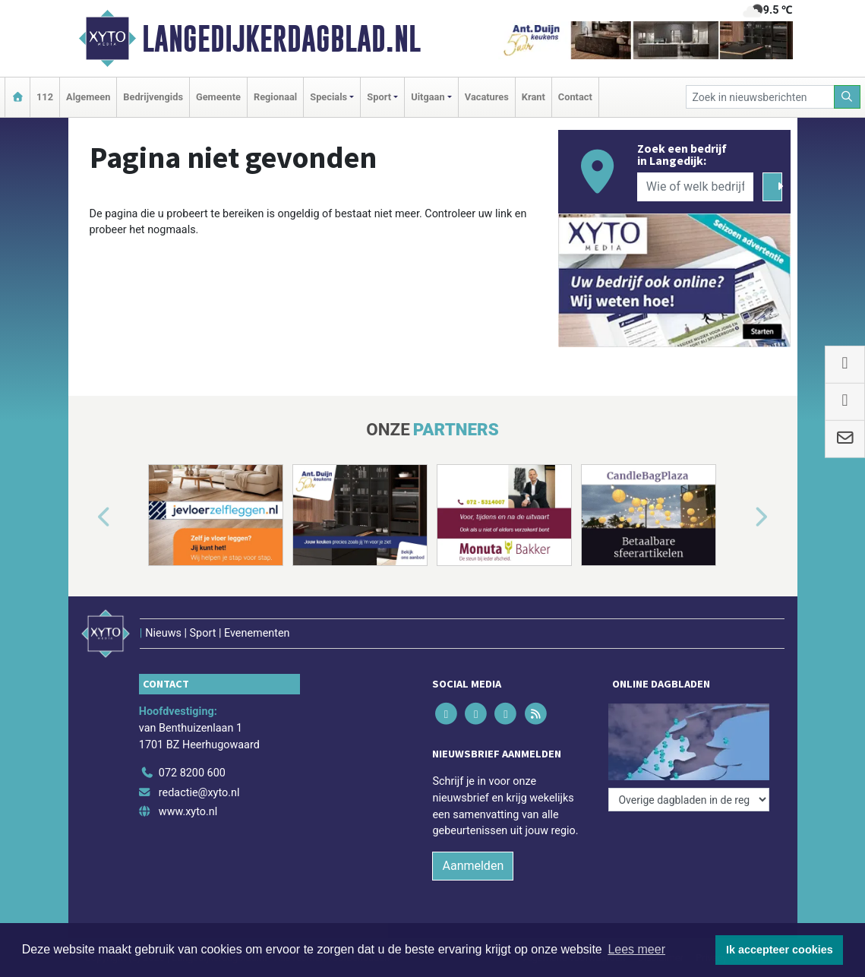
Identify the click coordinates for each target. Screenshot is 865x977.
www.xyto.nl (188, 811)
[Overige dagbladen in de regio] (688, 799)
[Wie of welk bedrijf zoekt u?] (695, 186)
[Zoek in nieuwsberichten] (760, 97)
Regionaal (275, 97)
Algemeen (88, 97)
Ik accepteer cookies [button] (779, 950)
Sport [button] (379, 97)
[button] (86, 518)
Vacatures (487, 97)
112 (44, 97)
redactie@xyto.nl (199, 792)
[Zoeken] (847, 97)
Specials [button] (328, 97)
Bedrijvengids (153, 97)
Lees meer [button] (636, 949)
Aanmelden (473, 865)
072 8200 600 (192, 773)
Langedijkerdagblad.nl (281, 38)
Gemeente (218, 97)
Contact (575, 97)
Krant (533, 97)
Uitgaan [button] (427, 97)
